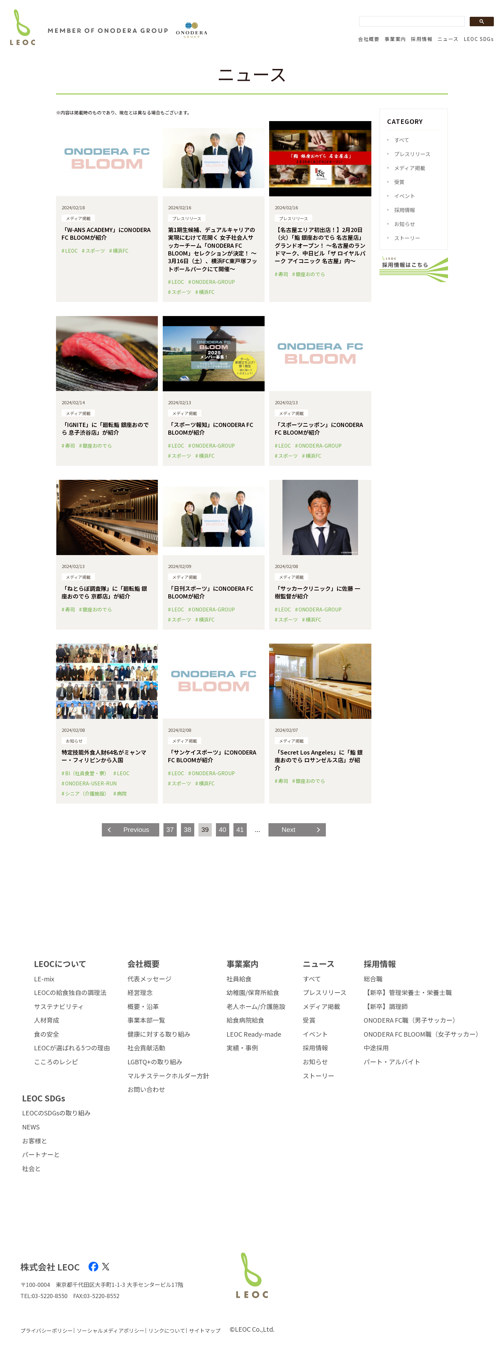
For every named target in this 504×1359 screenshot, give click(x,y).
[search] (411, 22)
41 (240, 829)
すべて (401, 139)
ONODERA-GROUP (213, 281)
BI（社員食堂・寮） (87, 773)
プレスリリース (412, 153)
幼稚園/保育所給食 (252, 992)
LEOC (71, 250)
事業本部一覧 (146, 1020)
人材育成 (46, 1020)
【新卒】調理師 (386, 1006)
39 (205, 829)
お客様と (34, 1141)
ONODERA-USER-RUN (91, 783)
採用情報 (422, 38)
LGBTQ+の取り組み (154, 1062)
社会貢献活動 (146, 1048)
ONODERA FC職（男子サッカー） (411, 1020)
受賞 (399, 181)
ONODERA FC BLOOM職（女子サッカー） (423, 1034)
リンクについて (166, 1330)
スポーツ (95, 250)
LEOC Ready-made (253, 1034)
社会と (31, 1168)
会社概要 (369, 38)
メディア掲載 (409, 167)
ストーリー (407, 237)
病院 (122, 793)
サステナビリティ (59, 1006)
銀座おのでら (310, 274)
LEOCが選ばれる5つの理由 (72, 1048)
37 (170, 829)
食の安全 (46, 1034)
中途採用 (376, 1048)
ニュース (448, 38)
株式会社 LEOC (50, 1266)
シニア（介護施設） (87, 793)
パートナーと (41, 1154)
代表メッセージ (149, 979)
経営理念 (140, 992)
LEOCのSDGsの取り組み (56, 1113)
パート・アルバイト (392, 1062)
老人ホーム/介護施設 (255, 1006)
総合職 (373, 979)
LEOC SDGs (479, 38)
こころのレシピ (56, 1062)
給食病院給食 (245, 1020)
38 (187, 829)
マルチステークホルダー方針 (168, 1076)
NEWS (31, 1127)
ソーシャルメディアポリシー (111, 1330)
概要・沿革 (143, 1006)
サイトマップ (204, 1330)
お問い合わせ (146, 1089)
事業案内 (395, 38)
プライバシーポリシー (46, 1330)
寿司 (283, 274)
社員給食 (239, 979)
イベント (404, 195)
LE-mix (44, 979)
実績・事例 (242, 1048)
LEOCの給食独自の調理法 (70, 992)
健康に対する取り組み (158, 1034)
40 (222, 829)
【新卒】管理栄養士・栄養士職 (408, 992)
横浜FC (120, 250)
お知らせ (404, 223)
